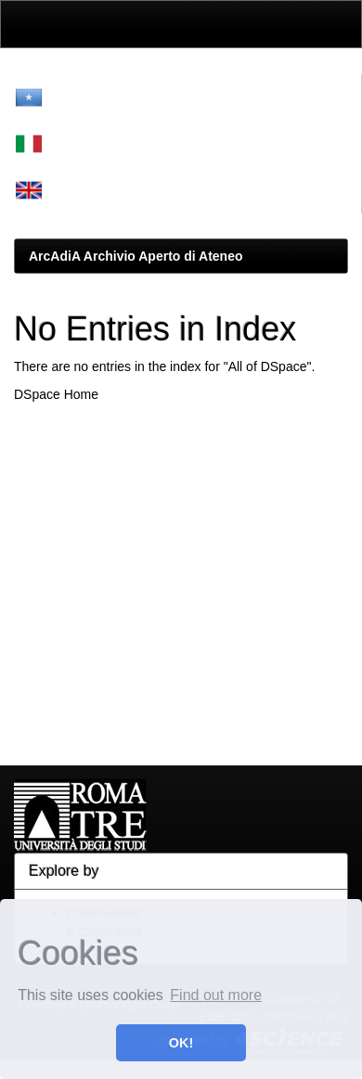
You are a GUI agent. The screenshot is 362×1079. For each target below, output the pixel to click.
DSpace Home (56, 394)
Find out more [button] (216, 995)
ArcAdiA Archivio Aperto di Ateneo (136, 256)
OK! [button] (181, 1042)
